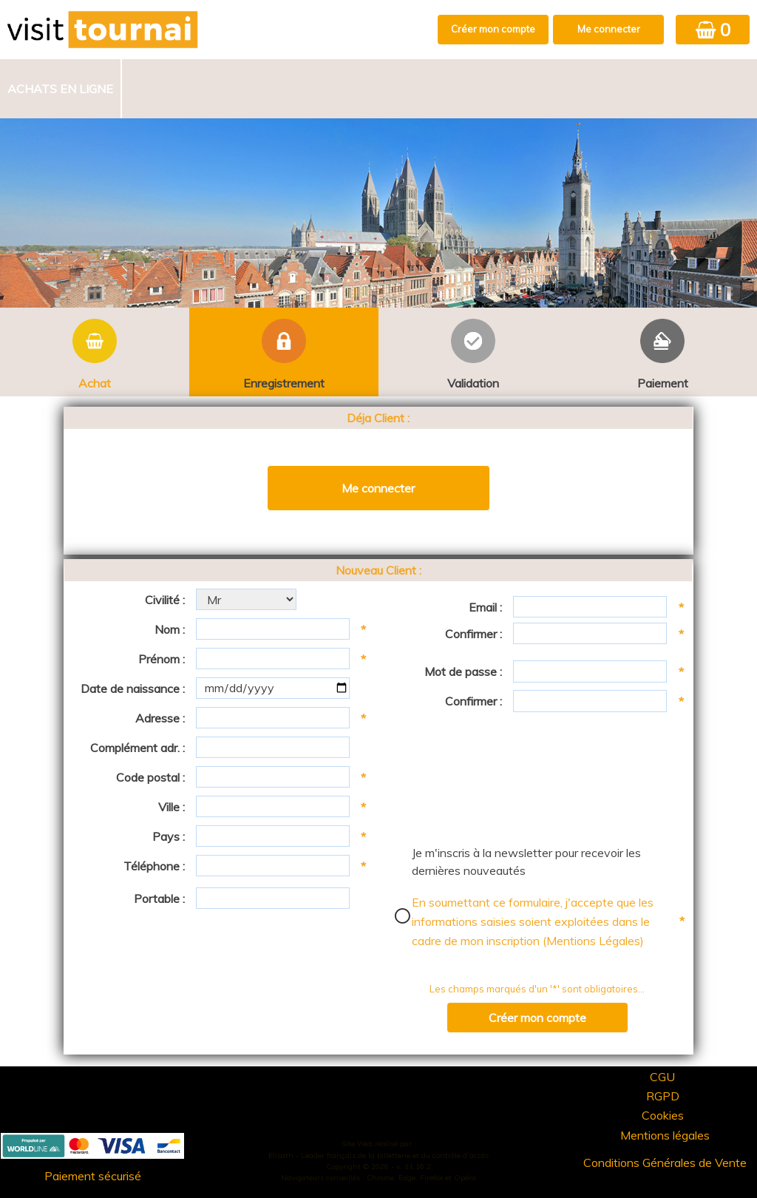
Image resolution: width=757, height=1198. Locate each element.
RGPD (662, 1096)
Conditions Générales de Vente (665, 1162)
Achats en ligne (60, 88)
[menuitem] (61, 88)
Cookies (663, 1115)
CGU (662, 1076)
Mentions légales (665, 1135)
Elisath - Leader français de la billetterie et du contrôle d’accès (378, 1155)
